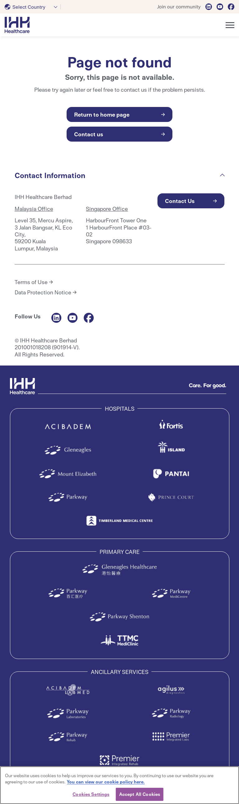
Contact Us (179, 200)
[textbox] (26, 7)
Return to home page (101, 114)
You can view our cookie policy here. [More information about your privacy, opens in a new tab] (106, 781)
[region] (119, 785)
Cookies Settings (91, 794)
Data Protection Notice (43, 292)
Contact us (88, 134)
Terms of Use (31, 281)
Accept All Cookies (139, 794)
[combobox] (33, 6)
